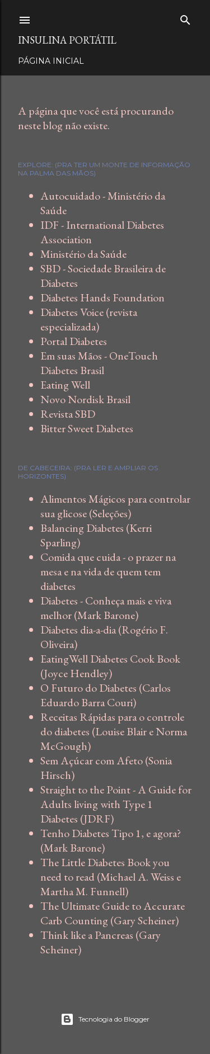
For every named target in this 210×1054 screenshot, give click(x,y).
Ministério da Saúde (83, 254)
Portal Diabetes (73, 341)
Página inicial (51, 61)
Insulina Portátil (67, 40)
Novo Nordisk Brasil (85, 399)
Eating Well (65, 384)
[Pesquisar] (185, 18)
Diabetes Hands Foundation (102, 297)
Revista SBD (67, 414)
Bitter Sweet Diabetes (86, 428)
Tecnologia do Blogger (105, 1019)
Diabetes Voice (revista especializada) (88, 319)
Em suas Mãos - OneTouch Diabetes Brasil (99, 362)
